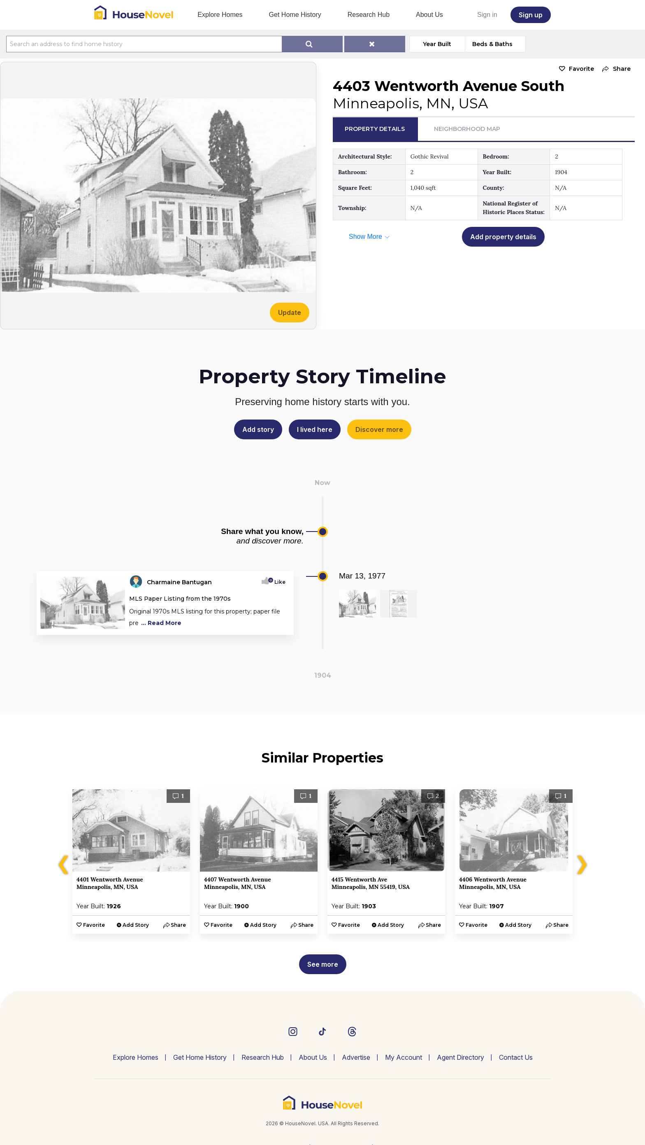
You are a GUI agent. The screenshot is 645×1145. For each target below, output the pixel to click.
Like (277, 582)
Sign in (487, 14)
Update (289, 312)
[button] (614, 69)
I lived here (314, 429)
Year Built (437, 44)
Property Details (375, 129)
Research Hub (369, 14)
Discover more (379, 429)
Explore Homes (219, 14)
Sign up (531, 15)
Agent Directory (460, 1057)
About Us (429, 14)
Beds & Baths (492, 44)
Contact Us (516, 1057)
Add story (258, 429)
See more (322, 964)
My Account (403, 1057)
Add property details (503, 237)
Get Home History (295, 14)
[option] (131, 861)
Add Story (136, 925)
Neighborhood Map (467, 129)
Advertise (356, 1057)
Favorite (581, 68)
